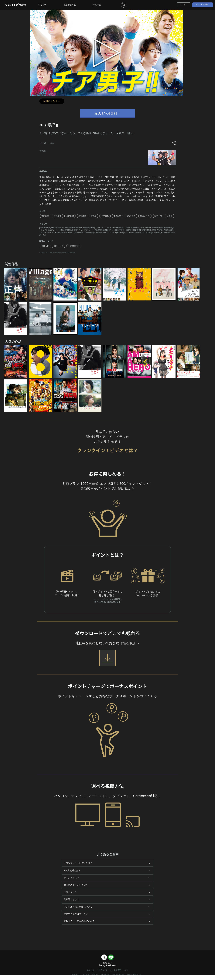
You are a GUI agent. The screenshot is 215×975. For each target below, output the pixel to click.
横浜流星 (45, 216)
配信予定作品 (69, 4)
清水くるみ (130, 216)
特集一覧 (97, 4)
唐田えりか (145, 216)
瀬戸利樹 (70, 216)
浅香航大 (117, 216)
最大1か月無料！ (202, 4)
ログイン (183, 4)
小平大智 (105, 216)
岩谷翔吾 (82, 216)
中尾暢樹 (57, 216)
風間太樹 (45, 246)
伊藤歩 (169, 216)
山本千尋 (158, 216)
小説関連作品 (74, 246)
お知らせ (90, 970)
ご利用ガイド (102, 970)
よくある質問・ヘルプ (119, 970)
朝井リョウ (58, 246)
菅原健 (94, 216)
